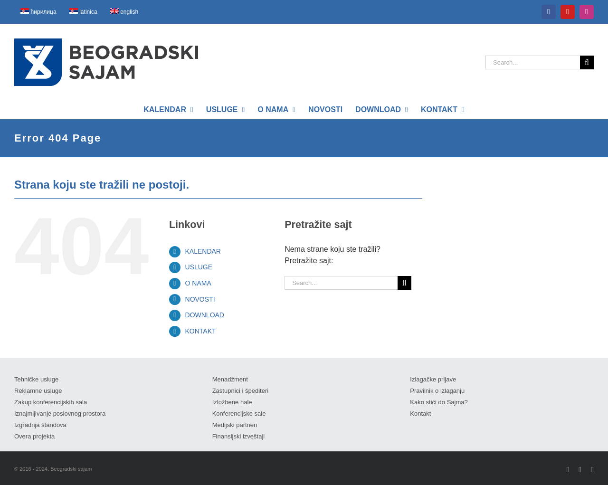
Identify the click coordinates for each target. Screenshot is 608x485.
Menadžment (230, 379)
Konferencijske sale (239, 413)
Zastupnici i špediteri (240, 390)
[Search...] (532, 62)
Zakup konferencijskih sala (50, 402)
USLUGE (199, 267)
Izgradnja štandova (40, 424)
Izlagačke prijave (433, 379)
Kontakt (420, 413)
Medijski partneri (234, 424)
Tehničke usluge (36, 379)
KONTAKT (200, 331)
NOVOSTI (200, 299)
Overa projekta (34, 436)
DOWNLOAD (204, 315)
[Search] (587, 62)
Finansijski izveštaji (238, 436)
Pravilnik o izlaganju (437, 390)
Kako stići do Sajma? (438, 402)
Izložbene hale (232, 402)
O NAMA (198, 283)
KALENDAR (203, 251)
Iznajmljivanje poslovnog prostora (59, 413)
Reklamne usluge (38, 390)
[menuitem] (38, 11)
